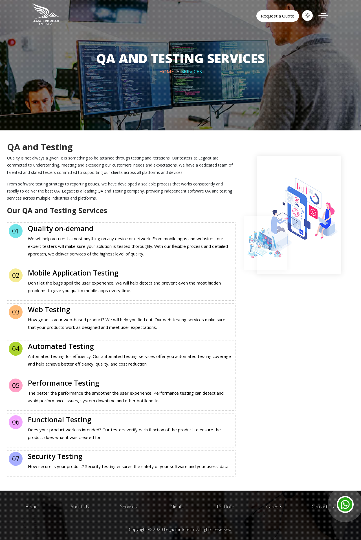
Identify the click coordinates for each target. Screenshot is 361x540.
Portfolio (225, 507)
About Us (80, 507)
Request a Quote (277, 16)
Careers (274, 507)
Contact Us (323, 507)
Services (128, 507)
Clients (177, 507)
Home (166, 71)
